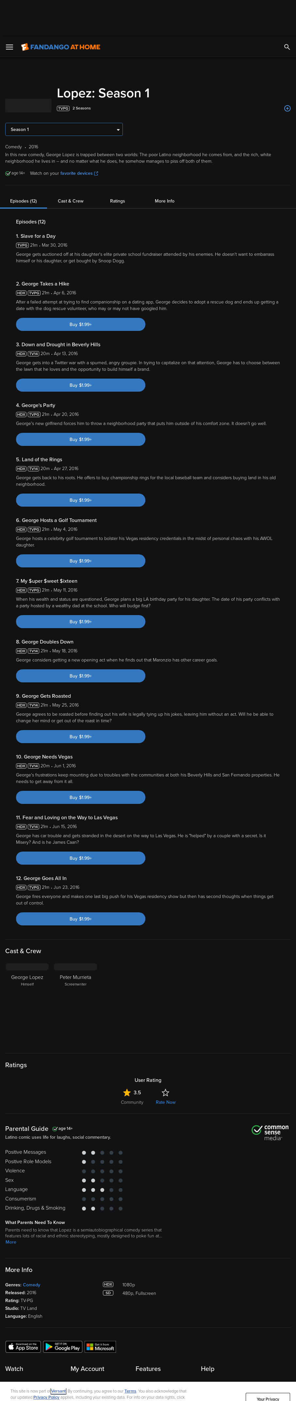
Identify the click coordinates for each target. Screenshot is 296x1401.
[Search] (287, 9)
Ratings (117, 164)
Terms (130, 1354)
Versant (58, 1354)
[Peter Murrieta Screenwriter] (75, 967)
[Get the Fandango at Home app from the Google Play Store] (63, 1309)
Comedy (31, 1247)
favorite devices (79, 136)
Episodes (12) (23, 164)
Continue (267, 1384)
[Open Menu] (9, 10)
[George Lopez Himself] (27, 967)
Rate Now (165, 1065)
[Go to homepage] (61, 9)
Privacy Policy (46, 1360)
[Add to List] (287, 71)
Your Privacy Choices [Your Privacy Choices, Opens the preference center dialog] (268, 1365)
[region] (148, 1372)
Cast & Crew (70, 164)
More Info (164, 164)
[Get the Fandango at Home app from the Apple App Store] (23, 1309)
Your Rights (76, 1366)
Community (132, 1065)
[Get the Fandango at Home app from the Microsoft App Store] (100, 1309)
